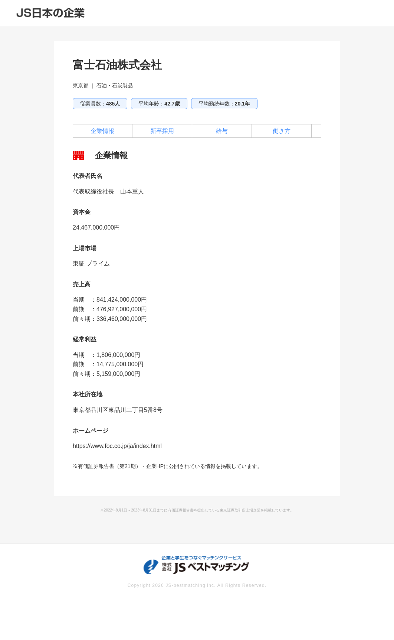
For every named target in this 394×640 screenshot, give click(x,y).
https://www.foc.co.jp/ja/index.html (117, 446)
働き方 (281, 131)
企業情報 (102, 131)
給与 (222, 131)
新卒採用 (162, 131)
